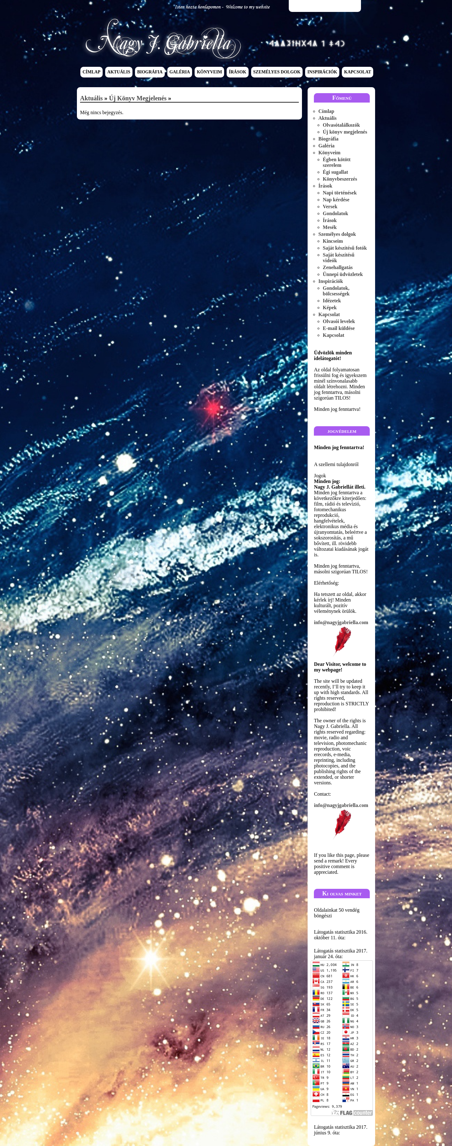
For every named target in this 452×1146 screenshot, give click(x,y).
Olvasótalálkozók (341, 125)
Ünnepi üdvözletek (343, 274)
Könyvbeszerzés (340, 179)
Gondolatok (335, 213)
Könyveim (209, 72)
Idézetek (332, 300)
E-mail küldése (339, 328)
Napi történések (340, 192)
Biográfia (150, 72)
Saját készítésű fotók (345, 248)
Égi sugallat (335, 172)
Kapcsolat (357, 72)
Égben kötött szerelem (336, 162)
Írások (237, 72)
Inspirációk (322, 72)
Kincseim (333, 241)
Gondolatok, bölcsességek (336, 290)
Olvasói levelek (339, 321)
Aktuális (118, 72)
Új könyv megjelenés (137, 98)
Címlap (91, 72)
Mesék (329, 227)
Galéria (180, 72)
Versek (330, 206)
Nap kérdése (336, 199)
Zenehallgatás (337, 267)
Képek (329, 307)
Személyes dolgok (277, 72)
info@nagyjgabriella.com (342, 639)
